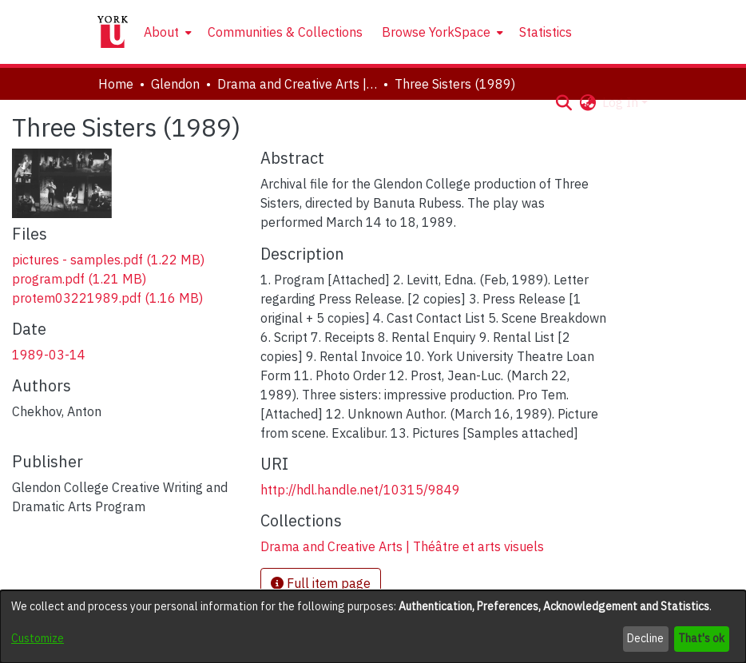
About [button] (161, 32)
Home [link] (115, 84)
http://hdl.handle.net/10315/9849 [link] (360, 490)
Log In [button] (621, 102)
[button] (563, 102)
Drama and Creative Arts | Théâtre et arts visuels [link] (297, 84)
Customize (37, 638)
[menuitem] (166, 32)
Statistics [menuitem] (545, 32)
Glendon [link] (175, 84)
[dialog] (373, 626)
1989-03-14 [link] (48, 355)
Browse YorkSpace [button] (436, 32)
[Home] (112, 32)
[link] (108, 260)
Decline (645, 638)
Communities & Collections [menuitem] (285, 32)
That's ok (701, 638)
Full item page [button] (321, 583)
